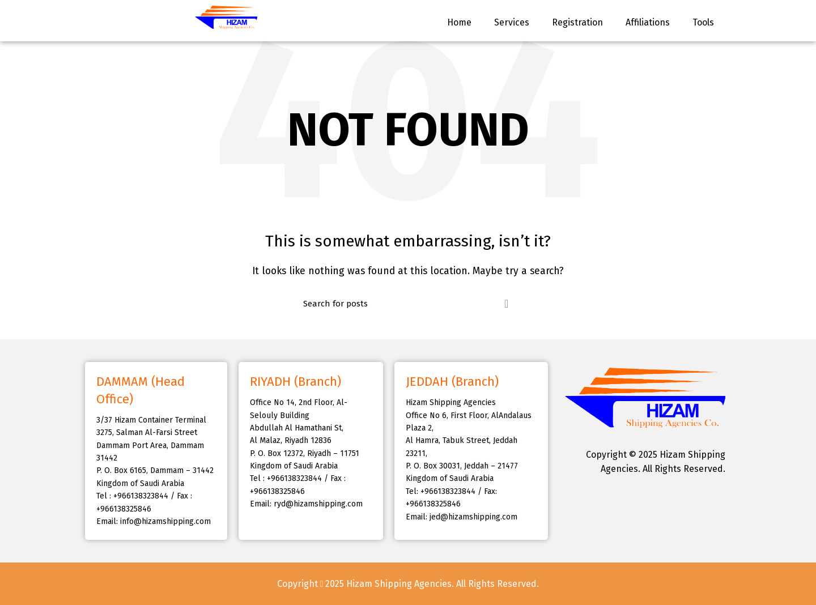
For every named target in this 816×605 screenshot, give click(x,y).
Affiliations (648, 22)
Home (459, 22)
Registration (577, 22)
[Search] (408, 304)
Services (511, 22)
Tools (703, 22)
